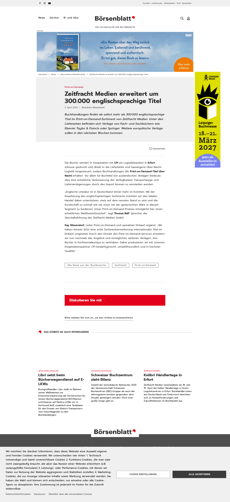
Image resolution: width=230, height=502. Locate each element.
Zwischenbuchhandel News (72, 74)
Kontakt (146, 3)
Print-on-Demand (145, 265)
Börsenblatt (115, 18)
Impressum (39, 494)
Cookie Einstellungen (143, 474)
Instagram (44, 3)
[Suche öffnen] (182, 18)
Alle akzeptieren (199, 474)
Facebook (40, 3)
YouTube (49, 3)
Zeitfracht (121, 265)
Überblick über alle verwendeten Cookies (70, 494)
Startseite (42, 74)
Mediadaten (169, 3)
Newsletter (187, 3)
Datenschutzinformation (18, 494)
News (53, 74)
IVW (178, 3)
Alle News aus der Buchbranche (86, 265)
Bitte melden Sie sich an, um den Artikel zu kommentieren (99, 317)
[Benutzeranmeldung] (188, 18)
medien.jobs (157, 3)
